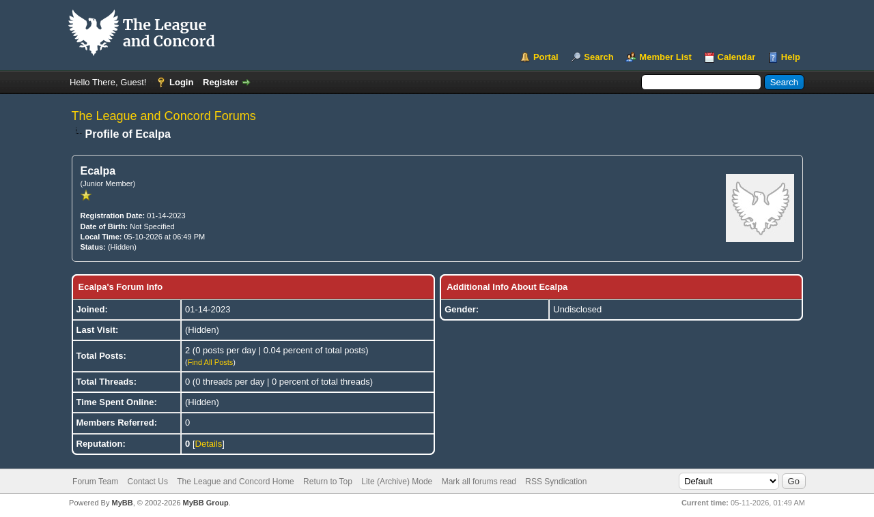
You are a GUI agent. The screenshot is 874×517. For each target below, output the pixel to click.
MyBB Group (206, 503)
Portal (546, 57)
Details (209, 444)
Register (220, 82)
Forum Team (95, 481)
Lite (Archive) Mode (396, 481)
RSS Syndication (556, 481)
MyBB (121, 503)
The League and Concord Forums (164, 116)
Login (181, 82)
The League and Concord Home (235, 481)
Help (790, 57)
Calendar (737, 57)
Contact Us (148, 481)
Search (598, 57)
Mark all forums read (479, 481)
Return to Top (327, 481)
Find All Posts (211, 362)
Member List (665, 57)
